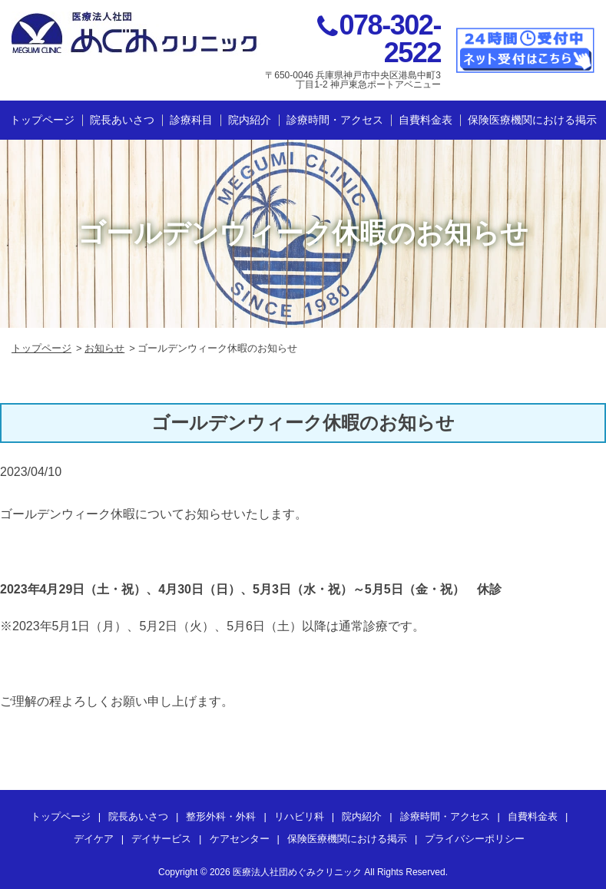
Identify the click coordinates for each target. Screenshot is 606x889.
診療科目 (191, 120)
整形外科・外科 (221, 816)
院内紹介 (249, 120)
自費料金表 (425, 120)
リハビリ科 (299, 816)
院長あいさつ (122, 120)
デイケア (94, 838)
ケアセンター (240, 838)
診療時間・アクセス (334, 120)
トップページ (42, 120)
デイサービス (161, 838)
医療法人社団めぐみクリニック (297, 872)
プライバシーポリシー (475, 838)
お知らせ (104, 348)
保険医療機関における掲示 (532, 120)
